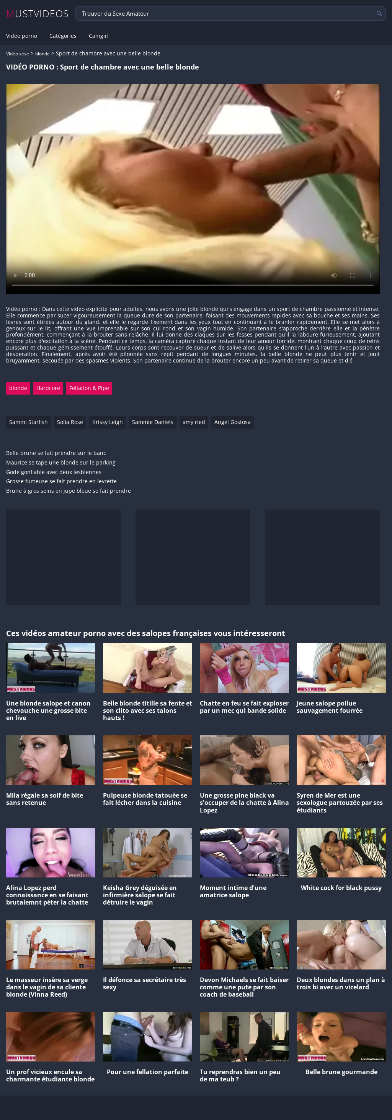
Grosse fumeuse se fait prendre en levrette (61, 481)
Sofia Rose (70, 422)
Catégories (63, 36)
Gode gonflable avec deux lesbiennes (53, 472)
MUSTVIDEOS (37, 13)
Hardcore (48, 388)
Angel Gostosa (232, 422)
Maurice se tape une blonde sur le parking (61, 463)
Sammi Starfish (28, 422)
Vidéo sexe (17, 53)
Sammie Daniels (152, 422)
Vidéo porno (21, 36)
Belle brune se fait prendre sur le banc (56, 453)
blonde (42, 53)
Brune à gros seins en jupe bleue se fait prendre (68, 491)
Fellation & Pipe (89, 388)
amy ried (194, 422)
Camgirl (99, 36)
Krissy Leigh (107, 422)
